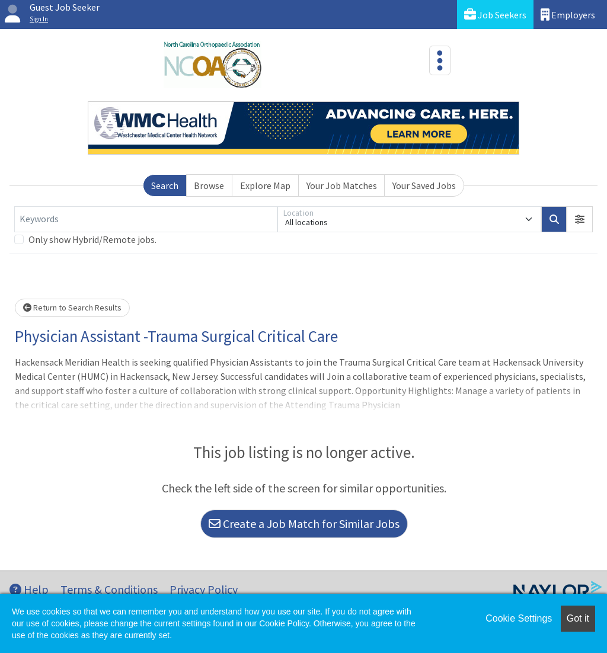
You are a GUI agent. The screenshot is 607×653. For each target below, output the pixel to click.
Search (164, 185)
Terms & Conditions (109, 589)
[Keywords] (145, 219)
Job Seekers (495, 14)
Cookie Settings (518, 618)
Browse (209, 185)
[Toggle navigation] (440, 60)
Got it (578, 618)
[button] (580, 219)
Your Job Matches (341, 185)
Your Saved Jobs (424, 185)
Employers (568, 14)
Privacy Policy (204, 589)
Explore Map (265, 185)
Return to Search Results (72, 307)
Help (29, 589)
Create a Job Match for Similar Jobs (304, 523)
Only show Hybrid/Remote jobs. (92, 239)
